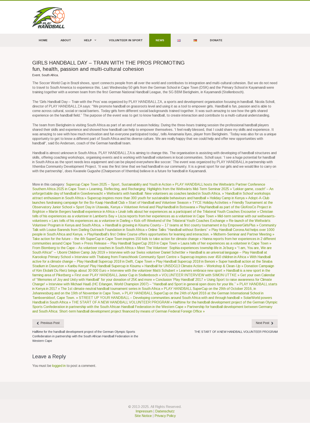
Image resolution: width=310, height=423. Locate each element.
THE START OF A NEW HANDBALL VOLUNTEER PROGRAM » (122, 302)
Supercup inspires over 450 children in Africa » (215, 257)
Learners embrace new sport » (202, 270)
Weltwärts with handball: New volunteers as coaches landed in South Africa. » (166, 193)
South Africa (50, 75)
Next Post (262, 323)
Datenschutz (165, 411)
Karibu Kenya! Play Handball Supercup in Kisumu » (106, 266)
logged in (59, 366)
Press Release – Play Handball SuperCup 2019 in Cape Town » (132, 243)
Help (88, 40)
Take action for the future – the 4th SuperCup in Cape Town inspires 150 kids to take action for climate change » (117, 239)
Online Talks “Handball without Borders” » (179, 230)
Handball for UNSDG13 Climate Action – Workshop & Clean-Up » (194, 266)
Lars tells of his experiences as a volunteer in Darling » (93, 221)
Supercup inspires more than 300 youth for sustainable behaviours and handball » (148, 198)
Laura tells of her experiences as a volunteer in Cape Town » (226, 243)
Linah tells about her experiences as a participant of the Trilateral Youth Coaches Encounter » (189, 211)
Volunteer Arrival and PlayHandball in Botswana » (161, 207)
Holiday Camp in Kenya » (229, 198)
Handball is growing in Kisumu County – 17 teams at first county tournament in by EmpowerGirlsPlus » (182, 225)
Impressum (144, 411)
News (160, 40)
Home (43, 40)
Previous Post (50, 323)
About (65, 40)
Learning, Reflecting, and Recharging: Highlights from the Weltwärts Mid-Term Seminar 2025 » (161, 189)
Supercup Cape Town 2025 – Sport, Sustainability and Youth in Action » (120, 184)
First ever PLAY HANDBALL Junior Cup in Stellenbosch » (118, 275)
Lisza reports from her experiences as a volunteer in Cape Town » (167, 216)
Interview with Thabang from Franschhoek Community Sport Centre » (127, 257)
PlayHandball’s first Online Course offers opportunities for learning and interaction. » (150, 234)
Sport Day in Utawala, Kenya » (100, 207)
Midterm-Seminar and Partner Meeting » (243, 234)
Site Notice (143, 416)
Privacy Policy (165, 416)
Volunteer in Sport (126, 40)
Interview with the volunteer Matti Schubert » (144, 270)
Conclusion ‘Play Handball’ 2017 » (181, 279)
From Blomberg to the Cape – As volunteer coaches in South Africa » (84, 248)
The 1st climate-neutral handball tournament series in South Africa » (112, 288)
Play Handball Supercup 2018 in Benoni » (187, 261)
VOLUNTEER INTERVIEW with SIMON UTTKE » (201, 275)
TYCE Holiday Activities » (212, 202)
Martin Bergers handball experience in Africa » (83, 211)
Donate (216, 40)
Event (36, 75)
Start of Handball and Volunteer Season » (160, 202)
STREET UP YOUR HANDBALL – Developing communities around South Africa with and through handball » (161, 298)
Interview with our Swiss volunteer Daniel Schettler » (149, 252)
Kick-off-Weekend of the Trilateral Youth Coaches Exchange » (181, 221)
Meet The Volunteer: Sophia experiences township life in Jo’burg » (187, 248)
